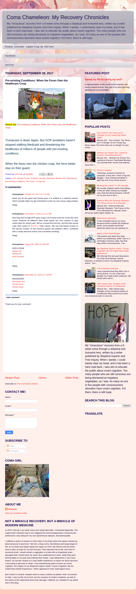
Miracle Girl (60, 178)
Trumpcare (40, 181)
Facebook (10, 56)
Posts (10, 446)
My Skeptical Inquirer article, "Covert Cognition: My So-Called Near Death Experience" (113, 250)
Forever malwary (104, 170)
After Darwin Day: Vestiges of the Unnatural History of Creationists (111, 285)
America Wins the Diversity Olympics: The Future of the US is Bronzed (113, 201)
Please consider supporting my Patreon (29, 47)
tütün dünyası (18, 256)
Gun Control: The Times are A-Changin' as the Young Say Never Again (111, 135)
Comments (13, 451)
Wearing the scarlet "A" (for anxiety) (112, 185)
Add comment (12, 297)
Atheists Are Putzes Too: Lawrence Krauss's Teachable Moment (112, 154)
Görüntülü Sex (18, 281)
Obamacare (72, 178)
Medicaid (50, 178)
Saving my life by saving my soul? (103, 79)
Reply (14, 205)
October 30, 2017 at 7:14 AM (37, 194)
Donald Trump (23, 178)
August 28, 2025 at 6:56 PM (37, 244)
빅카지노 (35, 226)
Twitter (9, 65)
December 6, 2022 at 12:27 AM (38, 214)
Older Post (71, 377)
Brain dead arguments (106, 218)
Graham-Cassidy (38, 178)
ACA (14, 178)
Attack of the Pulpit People (108, 233)
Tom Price (30, 181)
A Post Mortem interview (107, 268)
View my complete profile (16, 513)
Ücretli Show (17, 284)
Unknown (12, 509)
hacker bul (16, 251)
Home (42, 377)
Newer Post (12, 377)
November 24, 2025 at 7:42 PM (38, 275)
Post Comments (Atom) (27, 384)
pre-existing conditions (15, 181)
